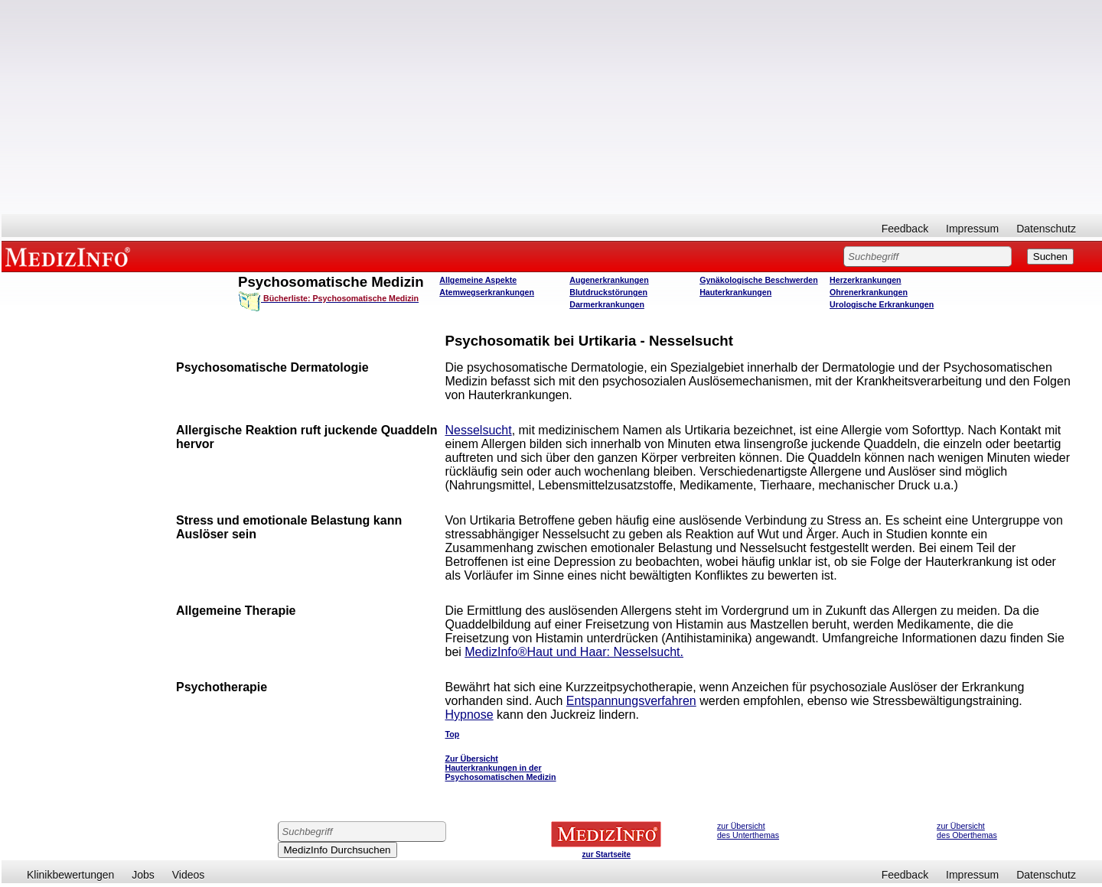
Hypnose (469, 714)
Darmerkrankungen (606, 304)
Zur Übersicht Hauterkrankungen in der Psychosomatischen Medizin (500, 767)
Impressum (972, 229)
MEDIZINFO (70, 256)
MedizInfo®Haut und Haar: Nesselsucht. (574, 651)
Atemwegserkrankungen (486, 292)
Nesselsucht (478, 430)
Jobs (143, 875)
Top (452, 734)
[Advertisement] (552, 107)
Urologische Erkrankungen (882, 304)
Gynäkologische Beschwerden (758, 279)
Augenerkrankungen (609, 279)
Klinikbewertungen (70, 875)
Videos (188, 875)
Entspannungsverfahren (631, 700)
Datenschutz (1046, 229)
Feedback (905, 229)
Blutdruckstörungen (608, 292)
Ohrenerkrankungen (869, 292)
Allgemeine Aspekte (478, 279)
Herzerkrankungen (865, 279)
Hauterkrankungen (735, 292)
